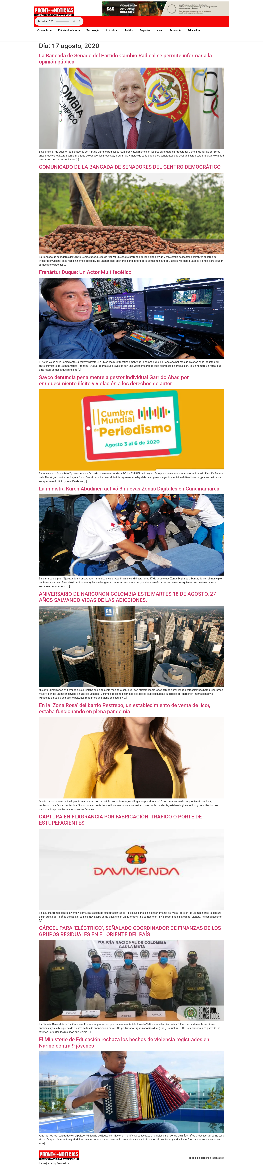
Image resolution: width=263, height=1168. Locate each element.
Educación (194, 30)
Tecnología (93, 30)
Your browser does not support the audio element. (59, 21)
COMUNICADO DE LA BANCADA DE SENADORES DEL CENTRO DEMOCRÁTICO (130, 167)
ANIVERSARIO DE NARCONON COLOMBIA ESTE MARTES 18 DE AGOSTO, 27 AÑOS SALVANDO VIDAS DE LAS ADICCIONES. (127, 597)
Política (129, 30)
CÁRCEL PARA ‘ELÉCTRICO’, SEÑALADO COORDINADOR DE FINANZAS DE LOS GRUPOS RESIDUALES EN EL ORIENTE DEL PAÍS (130, 931)
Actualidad (112, 30)
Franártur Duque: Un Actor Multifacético (85, 272)
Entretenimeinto (69, 30)
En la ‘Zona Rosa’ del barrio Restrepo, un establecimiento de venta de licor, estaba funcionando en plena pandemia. (124, 708)
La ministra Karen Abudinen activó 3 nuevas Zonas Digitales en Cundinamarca (129, 489)
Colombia (44, 30)
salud (160, 30)
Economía (175, 30)
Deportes (145, 30)
